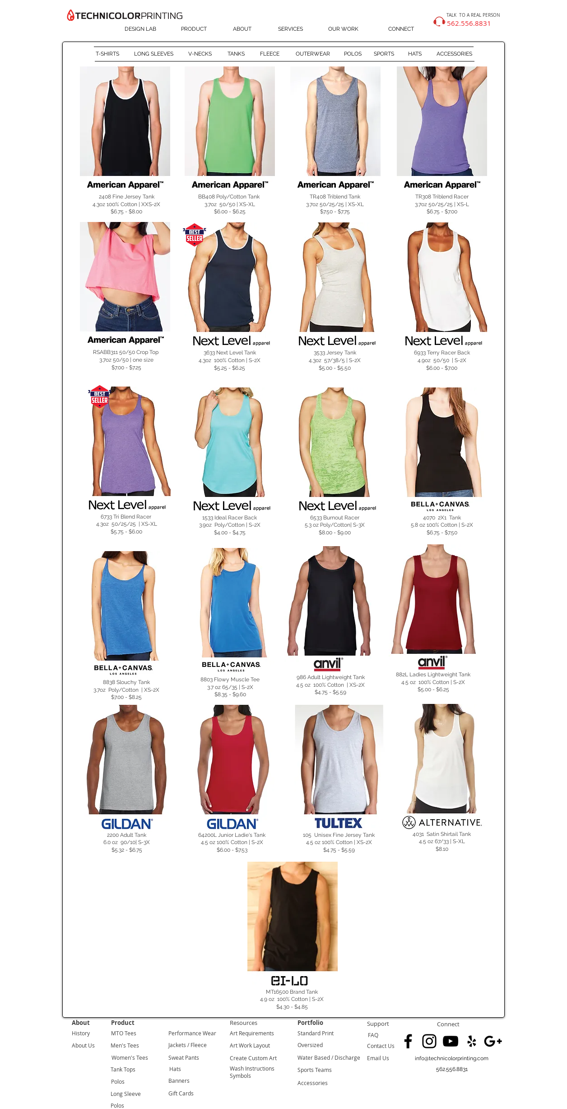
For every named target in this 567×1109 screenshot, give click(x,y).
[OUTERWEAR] (313, 54)
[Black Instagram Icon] (429, 1041)
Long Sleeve (126, 1093)
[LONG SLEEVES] (154, 54)
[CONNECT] (401, 29)
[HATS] (415, 54)
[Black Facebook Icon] (408, 1041)
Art (233, 1033)
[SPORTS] (384, 54)
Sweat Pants (183, 1057)
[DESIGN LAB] (140, 29)
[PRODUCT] (193, 29)
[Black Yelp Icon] (471, 1041)
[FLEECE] (269, 54)
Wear (208, 1033)
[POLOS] (353, 54)
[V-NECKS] (200, 54)
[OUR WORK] (343, 29)
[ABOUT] (242, 29)
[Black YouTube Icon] (450, 1041)
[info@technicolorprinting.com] (451, 1058)
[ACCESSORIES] (454, 54)
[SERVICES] (290, 29)
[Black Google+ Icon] (492, 1041)
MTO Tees (123, 1033)
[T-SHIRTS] (107, 54)
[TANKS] (236, 54)
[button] (451, 1069)
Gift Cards (181, 1093)
